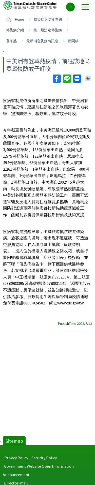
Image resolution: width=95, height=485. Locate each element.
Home (19, 19)
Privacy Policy (16, 457)
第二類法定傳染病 (47, 30)
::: (4, 51)
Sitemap (14, 441)
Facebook (56, 79)
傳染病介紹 (15, 30)
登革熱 (11, 41)
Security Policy (44, 457)
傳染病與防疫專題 (48, 19)
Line (66, 79)
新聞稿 (73, 41)
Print (76, 79)
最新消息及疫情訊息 (42, 41)
